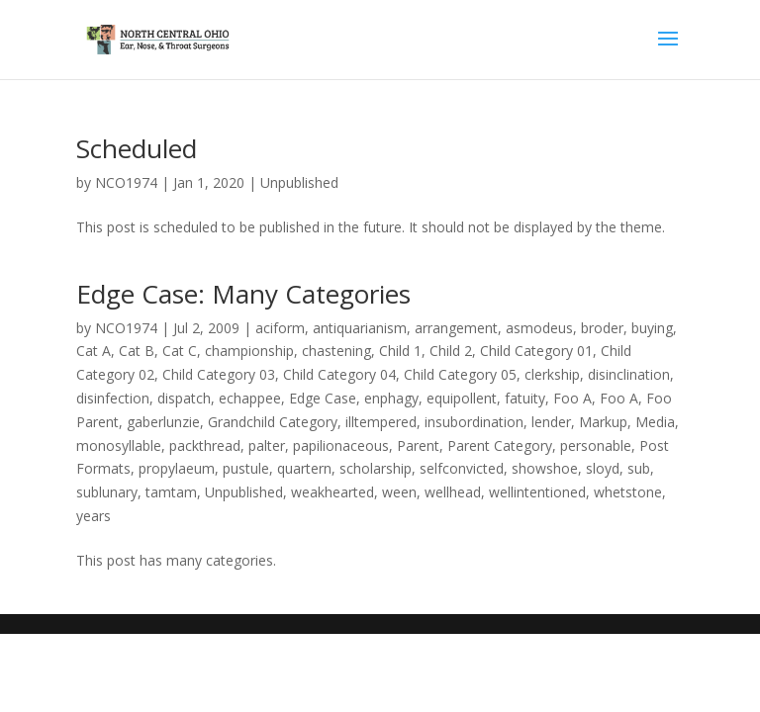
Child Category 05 (460, 374)
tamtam (171, 492)
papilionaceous (341, 445)
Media (655, 421)
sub (638, 468)
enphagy (391, 398)
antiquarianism (360, 327)
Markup (603, 421)
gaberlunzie (163, 421)
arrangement (456, 327)
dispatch (184, 398)
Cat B (136, 350)
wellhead (453, 492)
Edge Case (322, 398)
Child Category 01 (536, 350)
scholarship (375, 468)
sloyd (602, 468)
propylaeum (177, 468)
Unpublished (299, 182)
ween (399, 492)
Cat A (93, 350)
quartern (304, 468)
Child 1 (400, 350)
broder (602, 327)
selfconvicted (462, 468)
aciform (280, 327)
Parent (418, 445)
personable (595, 445)
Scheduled (136, 148)
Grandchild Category (272, 421)
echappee (250, 398)
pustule (246, 468)
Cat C (179, 350)
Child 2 (450, 350)
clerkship (552, 374)
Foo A (572, 398)
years (93, 515)
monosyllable (118, 445)
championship (249, 350)
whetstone (628, 492)
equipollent (462, 398)
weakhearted (332, 492)
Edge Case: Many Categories (243, 294)
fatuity (525, 398)
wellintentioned (537, 492)
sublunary (107, 492)
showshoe (545, 468)
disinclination (629, 374)
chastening (336, 350)
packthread (204, 445)
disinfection (112, 398)
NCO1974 (126, 182)
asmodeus (539, 327)
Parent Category (499, 445)
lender (551, 421)
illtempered (381, 421)
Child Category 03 (218, 374)
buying (652, 327)
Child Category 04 (339, 374)
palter (266, 445)
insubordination (474, 421)
